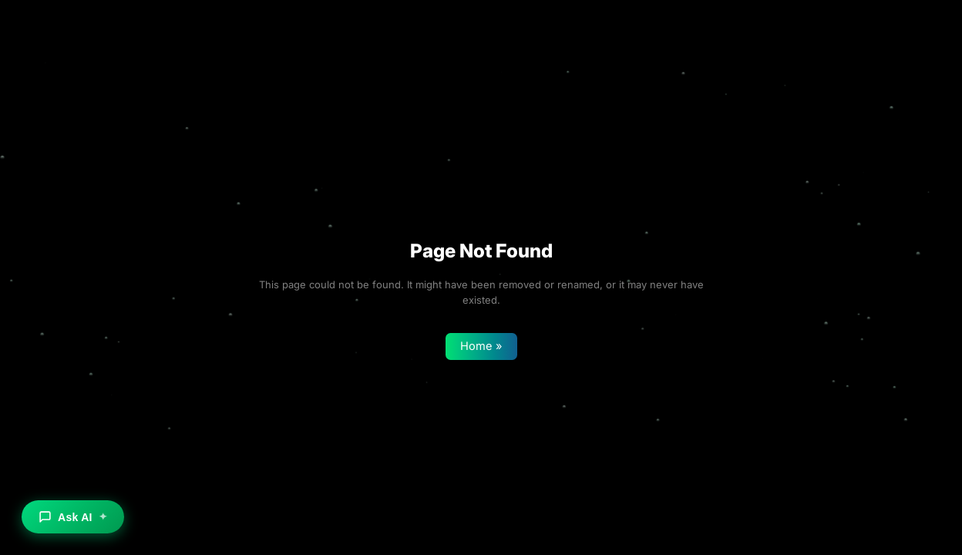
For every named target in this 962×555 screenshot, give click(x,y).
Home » (481, 346)
